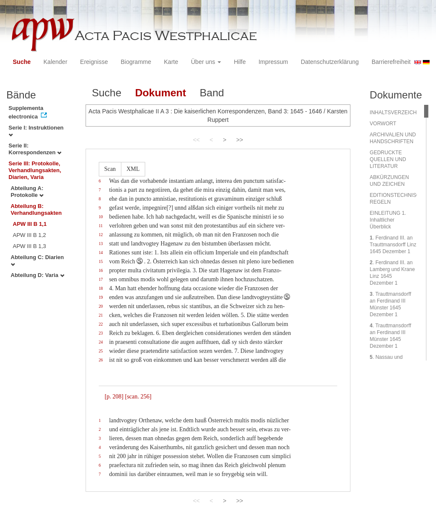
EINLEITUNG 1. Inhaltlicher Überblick (388, 220)
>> (239, 139)
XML (133, 169)
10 (101, 216)
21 (101, 315)
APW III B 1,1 (29, 224)
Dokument (160, 92)
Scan (110, 169)
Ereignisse (94, 61)
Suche (22, 61)
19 (101, 297)
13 (101, 243)
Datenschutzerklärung (330, 61)
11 (101, 225)
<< (196, 139)
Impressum (273, 61)
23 (101, 333)
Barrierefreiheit (391, 61)
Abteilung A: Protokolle (27, 191)
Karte (171, 61)
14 (101, 252)
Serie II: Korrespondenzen (35, 149)
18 (101, 288)
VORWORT (383, 124)
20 (101, 306)
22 (101, 324)
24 (101, 342)
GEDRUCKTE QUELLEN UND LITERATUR (388, 159)
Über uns (206, 61)
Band (212, 92)
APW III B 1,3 (29, 246)
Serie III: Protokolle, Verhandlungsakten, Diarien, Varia (35, 170)
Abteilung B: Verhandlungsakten (36, 209)
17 (101, 279)
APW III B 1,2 (29, 235)
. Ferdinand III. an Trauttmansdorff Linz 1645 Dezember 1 (393, 244)
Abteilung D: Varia (37, 275)
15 (101, 261)
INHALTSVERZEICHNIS (397, 112)
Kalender (55, 61)
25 (101, 351)
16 (101, 270)
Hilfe (240, 61)
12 (101, 234)
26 (101, 360)
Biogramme (135, 61)
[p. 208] (114, 396)
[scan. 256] (138, 396)
